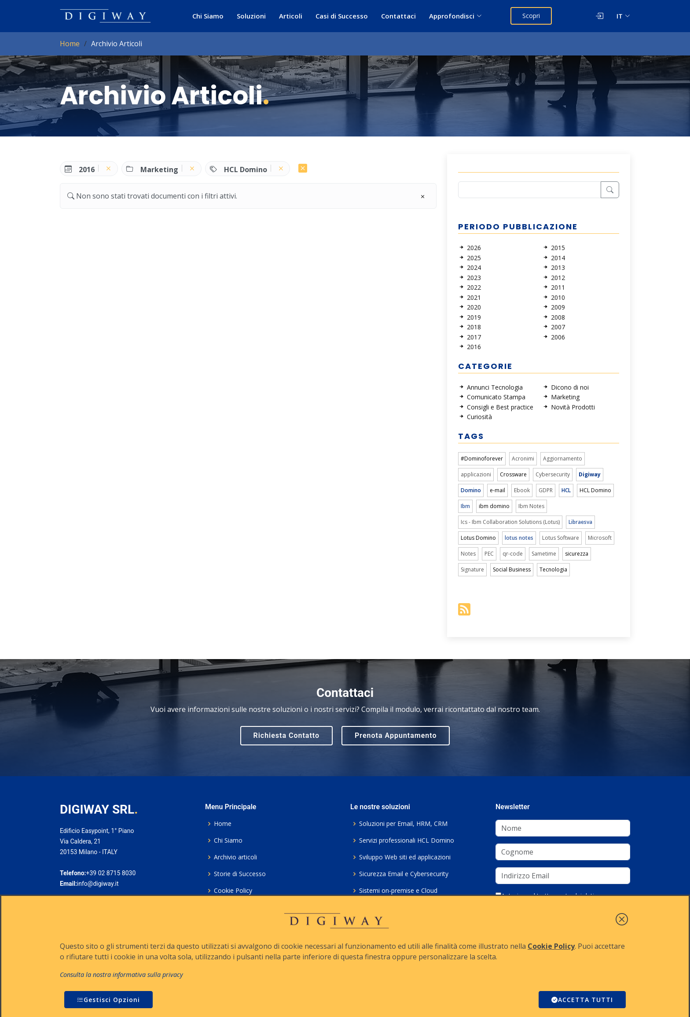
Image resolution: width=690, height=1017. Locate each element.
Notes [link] (468, 553)
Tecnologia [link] (553, 569)
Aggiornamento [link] (562, 458)
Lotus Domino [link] (478, 538)
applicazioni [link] (476, 474)
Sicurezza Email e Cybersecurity (403, 874)
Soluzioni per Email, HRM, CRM (403, 824)
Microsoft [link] (600, 538)
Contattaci (398, 15)
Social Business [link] (512, 569)
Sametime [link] (544, 553)
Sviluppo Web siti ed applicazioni (405, 857)
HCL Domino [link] (595, 490)
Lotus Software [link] (560, 538)
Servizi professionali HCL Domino (406, 840)
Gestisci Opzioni (108, 999)
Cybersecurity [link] (553, 474)
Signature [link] (472, 569)
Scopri (531, 15)
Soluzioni (251, 15)
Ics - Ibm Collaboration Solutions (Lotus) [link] (510, 522)
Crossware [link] (513, 474)
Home (70, 43)
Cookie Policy (233, 891)
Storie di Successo (240, 874)
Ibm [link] (465, 506)
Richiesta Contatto (286, 735)
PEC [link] (489, 553)
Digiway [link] (590, 474)
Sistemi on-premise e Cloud (398, 891)
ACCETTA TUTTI (582, 999)
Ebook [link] (522, 490)
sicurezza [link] (576, 553)
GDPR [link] (546, 490)
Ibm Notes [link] (531, 506)
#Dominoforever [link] (482, 458)
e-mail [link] (497, 490)
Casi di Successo (342, 15)
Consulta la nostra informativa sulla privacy (121, 974)
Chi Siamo (208, 15)
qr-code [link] (513, 553)
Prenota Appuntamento (396, 735)
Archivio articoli (235, 857)
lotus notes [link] (519, 538)
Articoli (290, 15)
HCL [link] (566, 490)
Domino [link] (471, 490)
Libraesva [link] (580, 522)
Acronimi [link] (523, 458)
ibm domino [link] (494, 506)
